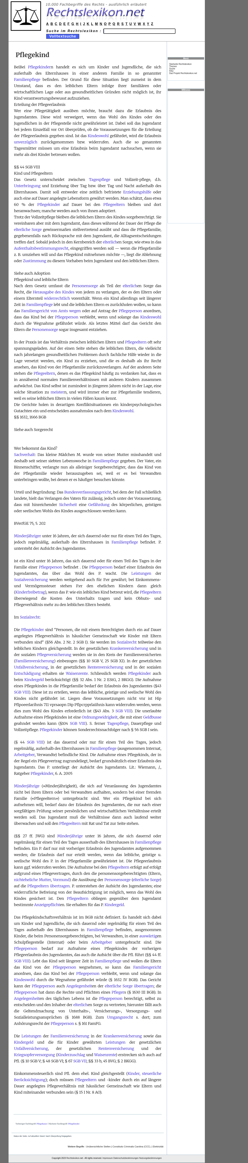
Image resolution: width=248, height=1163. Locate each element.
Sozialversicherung (31, 579)
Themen (173, 66)
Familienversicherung (34, 660)
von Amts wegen (66, 310)
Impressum (108, 1158)
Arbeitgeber (24, 754)
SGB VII (79, 1061)
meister (57, 392)
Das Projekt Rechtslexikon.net (183, 73)
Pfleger (118, 992)
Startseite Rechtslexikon (180, 64)
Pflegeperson (130, 310)
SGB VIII (21, 692)
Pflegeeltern (114, 204)
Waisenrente (77, 673)
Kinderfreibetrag (30, 592)
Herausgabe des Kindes (53, 292)
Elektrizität (158, 1146)
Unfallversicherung (31, 667)
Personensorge (85, 285)
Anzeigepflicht (47, 904)
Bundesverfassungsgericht (87, 492)
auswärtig (148, 936)
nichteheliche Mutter (32, 879)
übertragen (60, 886)
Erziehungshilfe (137, 192)
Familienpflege (27, 79)
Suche (172, 69)
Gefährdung (99, 504)
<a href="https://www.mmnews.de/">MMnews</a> (186, 156)
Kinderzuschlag (71, 1054)
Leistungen (141, 573)
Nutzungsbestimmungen (150, 1158)
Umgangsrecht (120, 1017)
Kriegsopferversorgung (34, 1054)
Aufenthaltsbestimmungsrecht (41, 248)
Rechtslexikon (72, 1158)
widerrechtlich (57, 298)
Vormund (61, 879)
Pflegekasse (42, 1124)
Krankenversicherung (129, 648)
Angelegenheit (79, 986)
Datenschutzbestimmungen (126, 1158)
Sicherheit (68, 504)
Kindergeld (34, 679)
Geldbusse (152, 717)
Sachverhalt (24, 454)
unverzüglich (25, 142)
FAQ (171, 71)
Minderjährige (26, 786)
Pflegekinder (39, 67)
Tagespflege (99, 179)
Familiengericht (35, 310)
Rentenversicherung (105, 667)
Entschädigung (27, 673)
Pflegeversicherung (54, 654)
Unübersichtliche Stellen (98, 1146)
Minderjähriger (27, 535)
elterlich (110, 242)
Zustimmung (34, 260)
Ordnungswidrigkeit (100, 717)
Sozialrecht (30, 617)
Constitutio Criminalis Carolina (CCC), (132, 1146)
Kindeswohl (98, 135)
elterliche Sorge (28, 229)
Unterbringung (27, 185)
